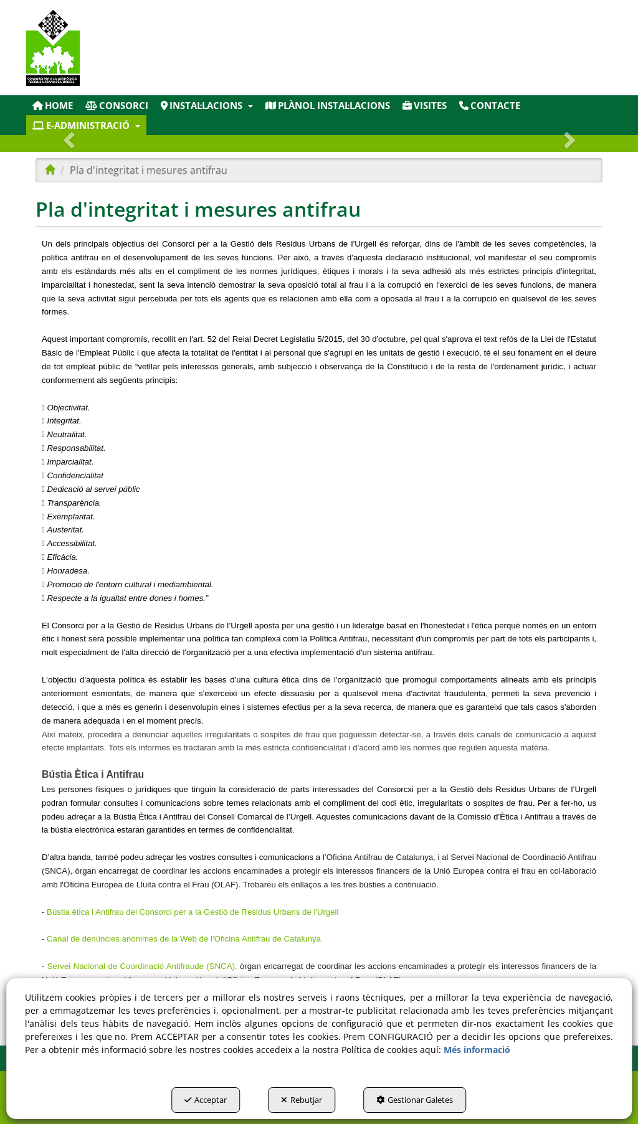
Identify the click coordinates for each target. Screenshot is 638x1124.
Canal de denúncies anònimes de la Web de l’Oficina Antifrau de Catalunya (184, 938)
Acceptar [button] (205, 1099)
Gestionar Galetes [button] (414, 1099)
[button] (119, 47)
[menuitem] (52, 105)
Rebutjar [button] (301, 1099)
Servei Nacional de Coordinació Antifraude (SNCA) (141, 966)
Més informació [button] (477, 1050)
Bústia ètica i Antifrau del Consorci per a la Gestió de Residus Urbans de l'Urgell (192, 912)
